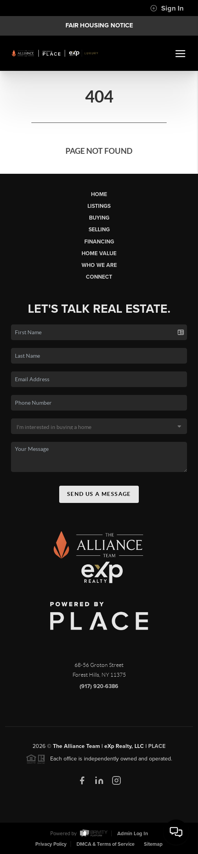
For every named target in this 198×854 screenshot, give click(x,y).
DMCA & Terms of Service (105, 844)
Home (99, 194)
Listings (99, 206)
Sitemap (153, 844)
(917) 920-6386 (99, 688)
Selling (99, 229)
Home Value (99, 253)
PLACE (156, 748)
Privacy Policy (51, 844)
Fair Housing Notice (99, 25)
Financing (99, 241)
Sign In (166, 8)
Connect (99, 277)
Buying (99, 217)
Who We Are (99, 265)
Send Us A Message (99, 496)
